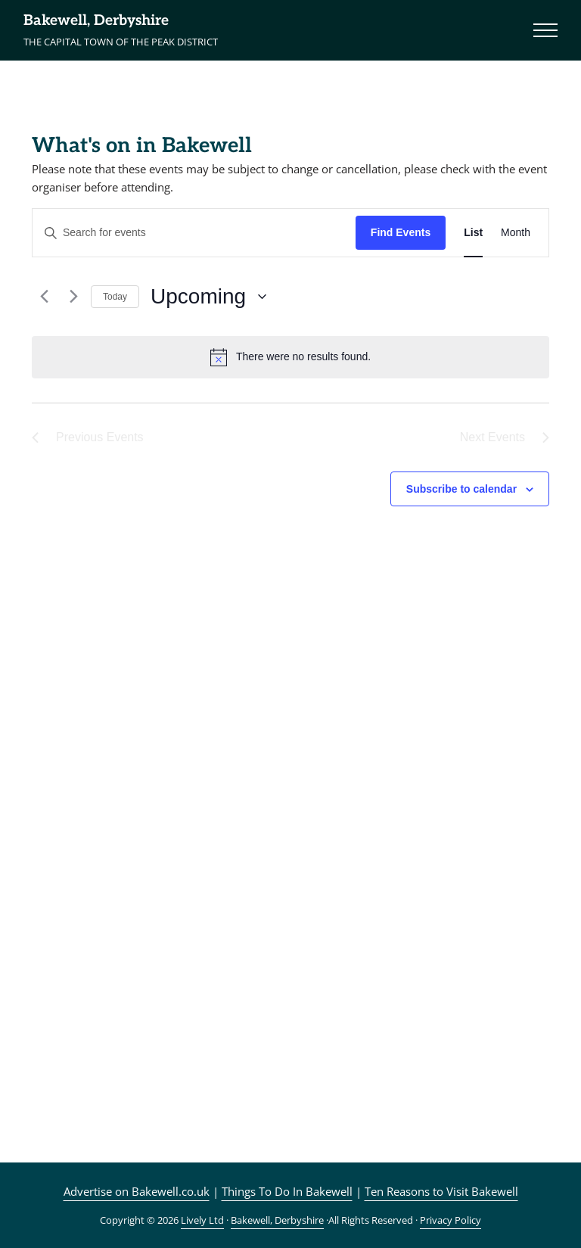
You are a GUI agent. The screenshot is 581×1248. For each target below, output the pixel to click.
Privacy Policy (450, 1220)
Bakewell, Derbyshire (96, 21)
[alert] (290, 357)
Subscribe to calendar (461, 489)
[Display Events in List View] (473, 233)
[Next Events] (70, 297)
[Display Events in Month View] (515, 233)
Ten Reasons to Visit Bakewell (441, 1191)
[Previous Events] (41, 297)
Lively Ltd (202, 1220)
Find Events (400, 232)
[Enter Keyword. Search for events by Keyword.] (194, 233)
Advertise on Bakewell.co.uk (137, 1191)
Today (115, 296)
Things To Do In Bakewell (287, 1191)
